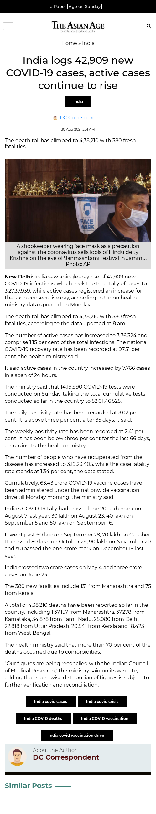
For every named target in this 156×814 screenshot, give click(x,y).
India (78, 101)
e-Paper (58, 6)
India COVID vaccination (105, 718)
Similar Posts (28, 785)
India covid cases (51, 701)
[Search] (149, 27)
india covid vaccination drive (77, 735)
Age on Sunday (85, 6)
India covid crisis (102, 701)
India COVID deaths (43, 718)
